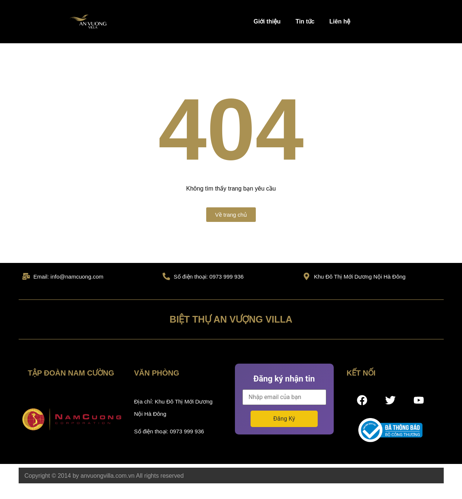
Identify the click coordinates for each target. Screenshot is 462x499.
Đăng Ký (284, 418)
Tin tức (304, 21)
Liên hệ (339, 21)
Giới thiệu (267, 21)
